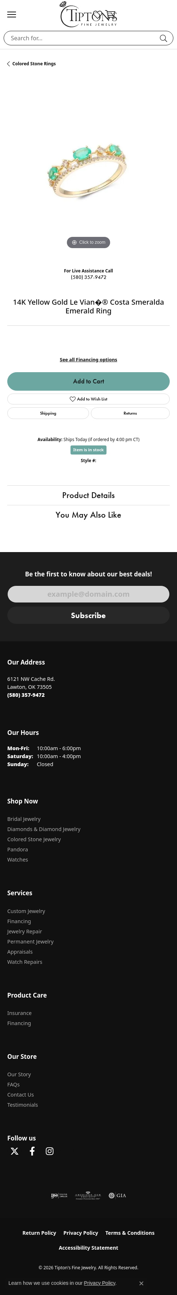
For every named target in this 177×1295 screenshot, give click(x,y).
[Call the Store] (26, 694)
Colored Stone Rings (34, 64)
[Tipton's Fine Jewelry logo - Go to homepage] (88, 14)
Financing (19, 921)
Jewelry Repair (24, 931)
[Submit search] (164, 38)
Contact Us (20, 1094)
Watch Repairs (24, 961)
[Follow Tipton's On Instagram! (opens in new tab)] (49, 1151)
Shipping (48, 413)
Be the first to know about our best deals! (88, 574)
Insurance (19, 1013)
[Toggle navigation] (15, 14)
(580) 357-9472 (88, 277)
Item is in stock (88, 449)
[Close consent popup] (141, 1283)
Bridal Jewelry (24, 818)
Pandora (17, 849)
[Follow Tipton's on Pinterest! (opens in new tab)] (67, 1151)
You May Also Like (88, 515)
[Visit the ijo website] (59, 1195)
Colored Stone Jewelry (34, 839)
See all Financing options (88, 359)
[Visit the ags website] (88, 1195)
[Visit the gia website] (117, 1195)
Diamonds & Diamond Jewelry (43, 829)
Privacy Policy (81, 1232)
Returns (130, 413)
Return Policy (39, 1232)
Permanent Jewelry (30, 941)
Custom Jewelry (26, 911)
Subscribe (88, 615)
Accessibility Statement (88, 1247)
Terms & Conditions (129, 1232)
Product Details (88, 495)
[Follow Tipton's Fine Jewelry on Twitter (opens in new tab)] (14, 1151)
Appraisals (20, 951)
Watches (17, 859)
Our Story (19, 1074)
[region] (88, 170)
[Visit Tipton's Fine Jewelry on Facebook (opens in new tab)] (32, 1151)
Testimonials (22, 1104)
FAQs (13, 1084)
